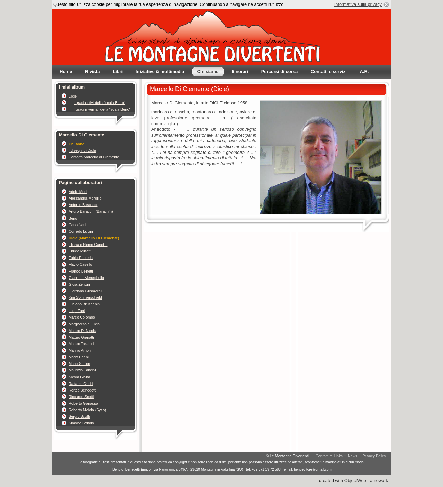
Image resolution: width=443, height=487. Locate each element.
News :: (354, 456)
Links (338, 456)
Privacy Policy (374, 456)
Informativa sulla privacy (358, 4)
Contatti (322, 456)
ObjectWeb (355, 480)
